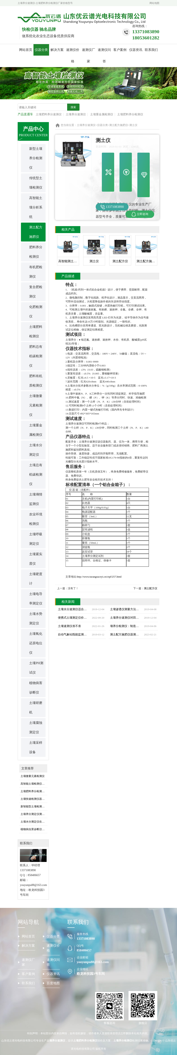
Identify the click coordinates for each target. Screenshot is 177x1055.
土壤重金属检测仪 (101, 114)
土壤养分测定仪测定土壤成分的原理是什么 (34, 814)
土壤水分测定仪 (35, 449)
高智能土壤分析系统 (35, 207)
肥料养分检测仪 (35, 251)
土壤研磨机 (35, 707)
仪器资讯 (135, 49)
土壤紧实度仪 (35, 558)
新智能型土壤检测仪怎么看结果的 (34, 806)
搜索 (73, 107)
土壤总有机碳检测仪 (35, 474)
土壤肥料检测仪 (35, 331)
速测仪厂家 (88, 55)
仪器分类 (41, 49)
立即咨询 (139, 214)
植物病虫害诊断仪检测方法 (34, 829)
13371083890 (112, 207)
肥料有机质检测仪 (35, 380)
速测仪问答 (104, 55)
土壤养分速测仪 (76, 114)
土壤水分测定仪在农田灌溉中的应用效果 (34, 821)
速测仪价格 (72, 55)
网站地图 (154, 3)
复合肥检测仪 (35, 291)
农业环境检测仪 (35, 519)
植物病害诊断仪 (35, 687)
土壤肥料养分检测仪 (130, 114)
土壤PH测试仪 (36, 667)
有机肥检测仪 (35, 271)
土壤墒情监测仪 (35, 499)
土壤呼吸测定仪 (35, 538)
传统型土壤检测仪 (35, 182)
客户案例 (119, 49)
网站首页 (25, 49)
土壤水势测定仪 (35, 618)
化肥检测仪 (35, 311)
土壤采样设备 (35, 747)
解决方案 (57, 49)
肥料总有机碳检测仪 (35, 356)
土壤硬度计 (35, 578)
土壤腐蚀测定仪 (35, 727)
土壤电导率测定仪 (35, 598)
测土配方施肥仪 (35, 231)
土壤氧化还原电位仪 (35, 643)
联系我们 (151, 49)
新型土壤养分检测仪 (35, 158)
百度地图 (53, 983)
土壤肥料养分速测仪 (49, 114)
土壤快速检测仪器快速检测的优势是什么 (34, 798)
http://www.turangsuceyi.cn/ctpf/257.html (99, 576)
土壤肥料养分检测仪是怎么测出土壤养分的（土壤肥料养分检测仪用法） (34, 791)
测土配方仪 (150, 588)
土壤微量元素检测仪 (35, 405)
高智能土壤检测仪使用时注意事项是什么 (34, 783)
